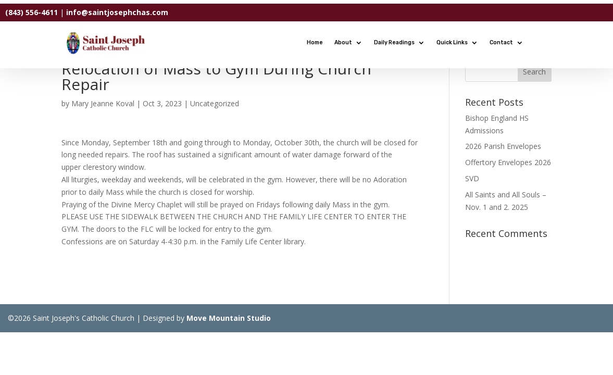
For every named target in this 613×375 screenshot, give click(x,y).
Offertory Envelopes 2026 (508, 162)
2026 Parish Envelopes (503, 146)
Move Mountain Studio (228, 318)
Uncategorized (214, 103)
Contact (501, 42)
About (343, 42)
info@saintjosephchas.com (117, 12)
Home (315, 42)
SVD (472, 178)
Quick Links (452, 42)
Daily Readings (394, 42)
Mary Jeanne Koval (102, 103)
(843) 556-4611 (31, 12)
